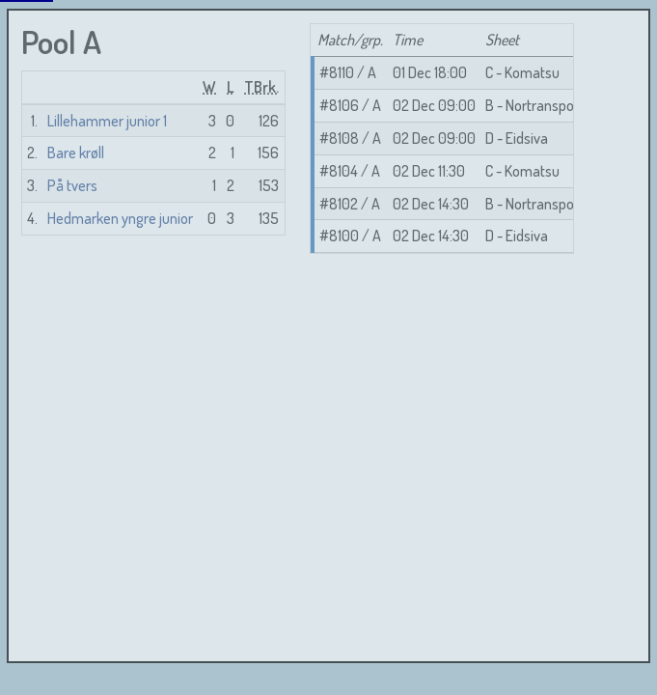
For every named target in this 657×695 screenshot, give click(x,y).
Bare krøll (75, 152)
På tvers (72, 185)
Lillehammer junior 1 (107, 120)
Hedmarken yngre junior (120, 218)
